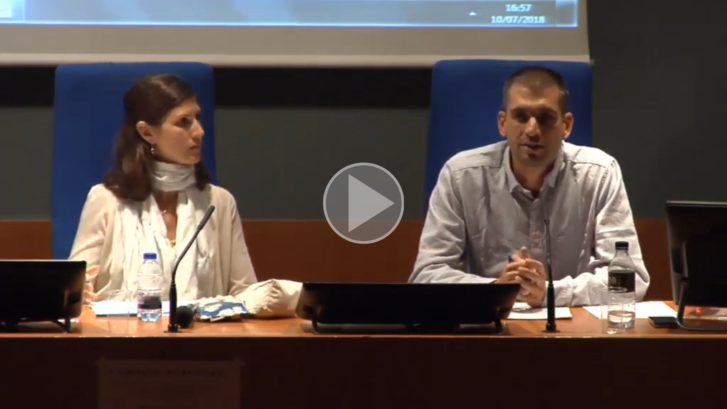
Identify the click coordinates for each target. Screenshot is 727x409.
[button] (363, 204)
